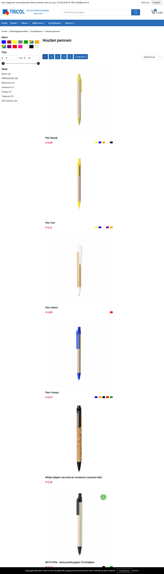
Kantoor (69, 23)
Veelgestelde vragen (55, 533)
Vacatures (50, 537)
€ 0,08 (48, 108)
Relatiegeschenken (19, 31)
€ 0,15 (48, 321)
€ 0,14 (128, 164)
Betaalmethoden (93, 529)
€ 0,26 (88, 483)
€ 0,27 (128, 483)
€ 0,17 (48, 266)
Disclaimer (130, 533)
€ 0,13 (48, 160)
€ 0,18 (48, 377)
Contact (156, 2)
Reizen (24, 23)
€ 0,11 (88, 108)
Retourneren (91, 533)
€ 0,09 (128, 108)
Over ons (145, 2)
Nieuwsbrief (51, 529)
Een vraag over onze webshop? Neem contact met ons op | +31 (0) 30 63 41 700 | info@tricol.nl (45, 2)
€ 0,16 (88, 215)
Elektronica (37, 23)
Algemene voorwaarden (136, 524)
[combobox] (96, 12)
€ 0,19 (88, 266)
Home (4, 23)
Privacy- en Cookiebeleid (136, 529)
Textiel (13, 23)
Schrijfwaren (54, 23)
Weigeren (135, 571)
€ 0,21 (48, 432)
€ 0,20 (88, 164)
